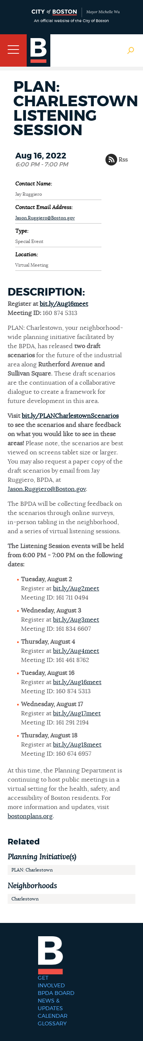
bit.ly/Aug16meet (64, 304)
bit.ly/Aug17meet (77, 713)
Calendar (52, 1016)
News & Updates (50, 1004)
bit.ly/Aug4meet (76, 651)
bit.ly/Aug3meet (76, 620)
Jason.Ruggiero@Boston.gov (45, 218)
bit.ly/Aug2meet (76, 588)
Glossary (52, 1024)
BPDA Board (56, 993)
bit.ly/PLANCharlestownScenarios (70, 416)
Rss (123, 160)
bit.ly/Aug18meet (77, 745)
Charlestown (25, 899)
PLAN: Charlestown (32, 870)
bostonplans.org (30, 816)
